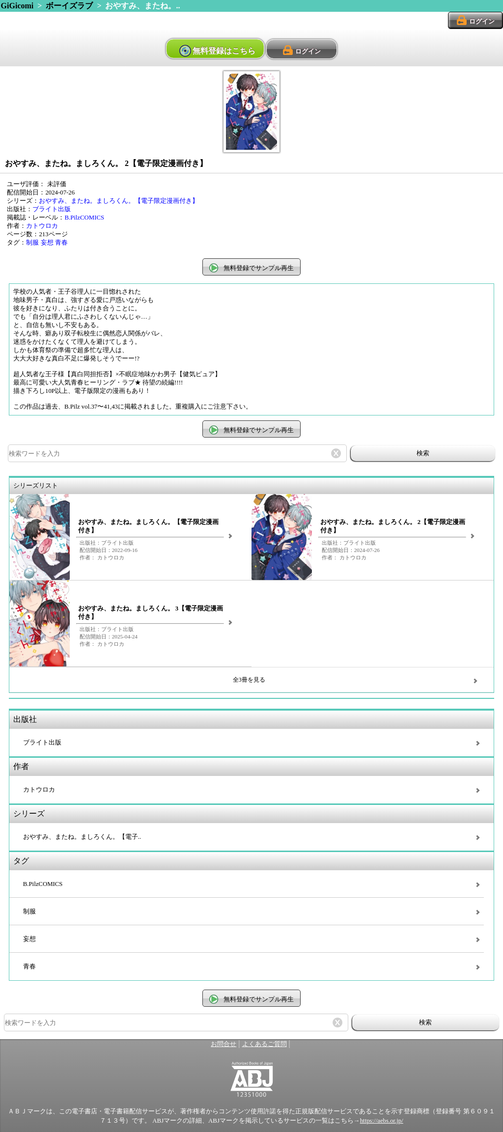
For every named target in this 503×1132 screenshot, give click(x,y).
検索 (423, 453)
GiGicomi (17, 5)
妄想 (47, 242)
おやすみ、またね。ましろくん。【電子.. (82, 836)
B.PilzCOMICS (84, 217)
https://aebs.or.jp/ (381, 1120)
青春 (61, 242)
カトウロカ (42, 225)
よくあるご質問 (264, 1044)
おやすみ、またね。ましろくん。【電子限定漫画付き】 (118, 200)
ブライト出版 (51, 209)
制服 (32, 242)
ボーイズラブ (69, 5)
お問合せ (223, 1044)
